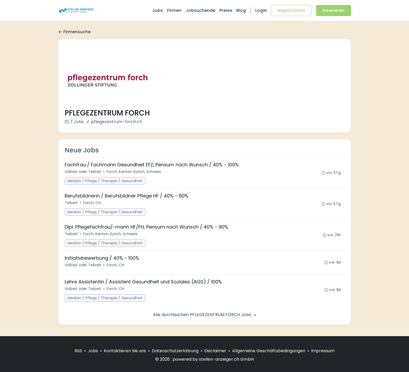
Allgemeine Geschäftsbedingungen (268, 351)
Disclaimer (215, 351)
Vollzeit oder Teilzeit (83, 171)
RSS (78, 351)
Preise (225, 10)
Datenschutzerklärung (175, 351)
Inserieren (334, 10)
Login (261, 10)
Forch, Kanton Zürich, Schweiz (134, 171)
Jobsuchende (200, 10)
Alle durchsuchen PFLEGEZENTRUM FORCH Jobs (204, 315)
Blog (241, 10)
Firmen (174, 10)
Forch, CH (92, 202)
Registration (291, 10)
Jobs (157, 10)
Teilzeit (71, 202)
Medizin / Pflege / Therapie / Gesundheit (105, 180)
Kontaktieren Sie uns (125, 351)
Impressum (323, 351)
